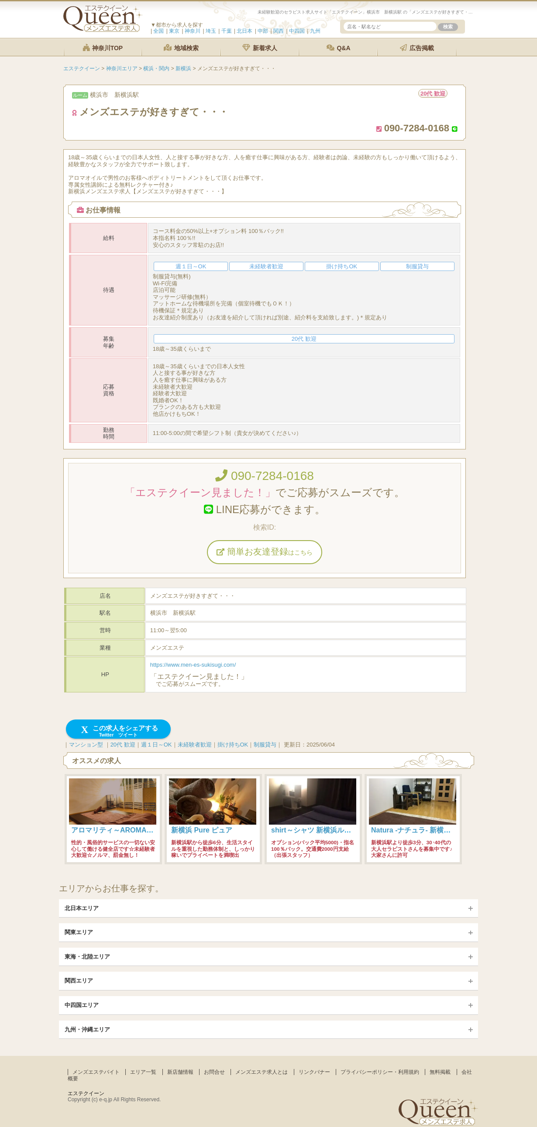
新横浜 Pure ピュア (201, 830)
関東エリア (79, 932)
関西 (278, 31)
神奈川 (192, 31)
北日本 (244, 31)
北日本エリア (82, 908)
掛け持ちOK (232, 744)
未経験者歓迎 (195, 744)
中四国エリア (82, 1005)
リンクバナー (314, 1072)
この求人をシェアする (118, 731)
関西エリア (79, 980)
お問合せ (214, 1072)
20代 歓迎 (122, 744)
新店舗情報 (180, 1072)
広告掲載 (417, 47)
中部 (263, 31)
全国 (158, 31)
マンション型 (86, 744)
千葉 (226, 31)
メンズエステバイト (96, 1072)
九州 (315, 31)
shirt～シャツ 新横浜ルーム (314, 830)
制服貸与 (265, 744)
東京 (174, 31)
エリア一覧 (143, 1072)
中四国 (297, 31)
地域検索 (181, 47)
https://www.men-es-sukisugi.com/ (193, 664)
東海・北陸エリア (87, 956)
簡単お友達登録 (265, 551)
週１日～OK (156, 744)
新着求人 (259, 47)
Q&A (339, 47)
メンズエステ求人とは (261, 1072)
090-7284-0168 (264, 476)
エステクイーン (86, 1093)
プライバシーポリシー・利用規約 (380, 1072)
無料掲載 (440, 1072)
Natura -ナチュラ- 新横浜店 (414, 830)
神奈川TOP (103, 47)
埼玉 (211, 31)
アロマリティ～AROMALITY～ (120, 830)
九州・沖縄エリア (87, 1029)
